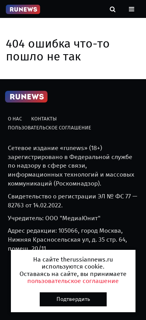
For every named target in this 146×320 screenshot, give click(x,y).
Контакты (44, 119)
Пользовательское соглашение (49, 128)
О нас (15, 119)
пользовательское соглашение (73, 281)
